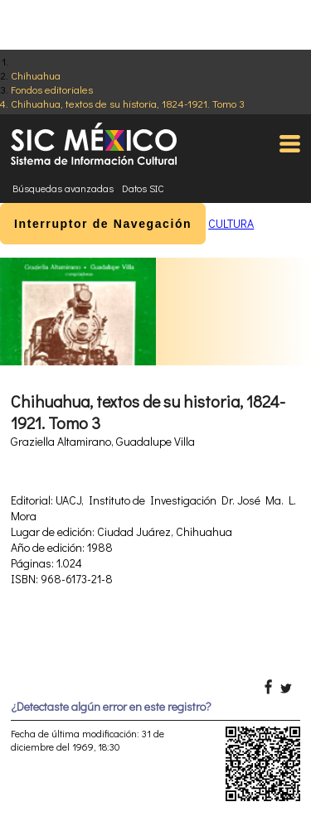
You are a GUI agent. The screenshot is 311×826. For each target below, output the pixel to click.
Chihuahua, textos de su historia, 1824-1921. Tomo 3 (128, 103)
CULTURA (231, 223)
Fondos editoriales (52, 89)
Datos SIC (143, 188)
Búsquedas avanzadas (63, 188)
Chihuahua (36, 75)
